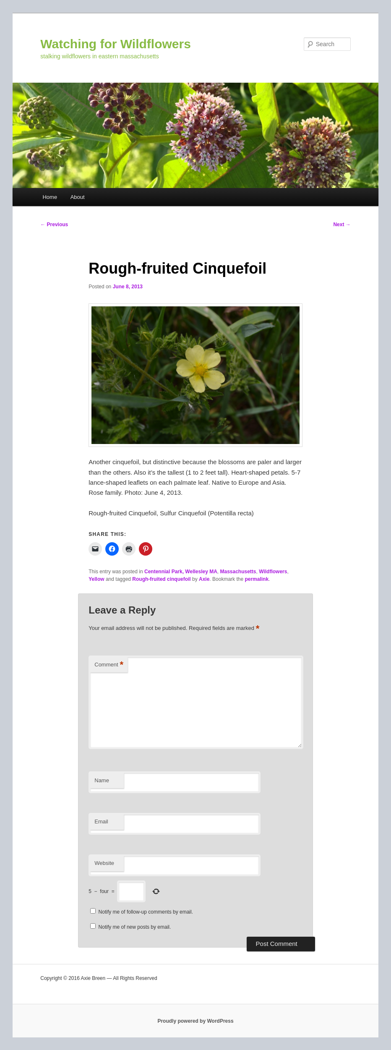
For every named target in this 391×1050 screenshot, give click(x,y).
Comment (108, 665)
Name (101, 780)
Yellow (96, 579)
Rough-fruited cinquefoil (161, 579)
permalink (256, 579)
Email (101, 821)
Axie (204, 579)
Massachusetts (238, 572)
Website (104, 863)
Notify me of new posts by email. (135, 927)
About (77, 197)
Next (341, 224)
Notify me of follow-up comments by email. (146, 912)
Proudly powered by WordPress (195, 1021)
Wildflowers (273, 572)
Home (49, 197)
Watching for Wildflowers (115, 44)
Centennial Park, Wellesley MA (180, 572)
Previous (54, 224)
